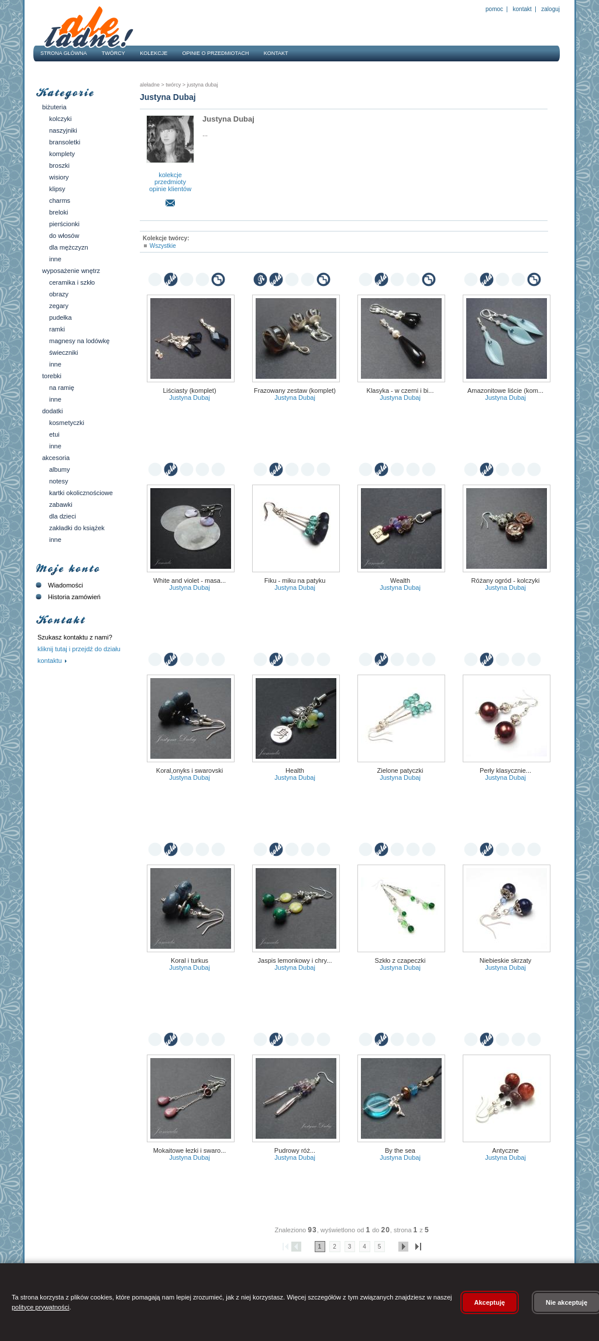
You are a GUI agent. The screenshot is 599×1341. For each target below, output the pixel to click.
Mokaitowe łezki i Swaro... (189, 1150)
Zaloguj (550, 9)
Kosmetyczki (66, 422)
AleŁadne (150, 85)
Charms (59, 200)
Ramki (57, 329)
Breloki (58, 212)
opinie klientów (170, 188)
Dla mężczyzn (68, 247)
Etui (54, 434)
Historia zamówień (67, 596)
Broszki (59, 165)
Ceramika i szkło (72, 282)
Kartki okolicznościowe (81, 492)
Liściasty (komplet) (189, 390)
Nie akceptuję (566, 1302)
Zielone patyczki (400, 770)
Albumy (59, 469)
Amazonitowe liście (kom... (505, 390)
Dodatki (52, 410)
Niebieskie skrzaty (506, 960)
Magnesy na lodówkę (79, 340)
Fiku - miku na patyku (295, 580)
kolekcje (170, 174)
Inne (55, 258)
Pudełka (60, 317)
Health (294, 770)
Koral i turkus (189, 960)
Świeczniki (63, 352)
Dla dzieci (62, 516)
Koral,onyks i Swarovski (189, 770)
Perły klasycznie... (505, 770)
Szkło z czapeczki (400, 960)
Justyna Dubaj (201, 85)
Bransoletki (64, 142)
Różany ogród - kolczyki (505, 580)
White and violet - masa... (189, 580)
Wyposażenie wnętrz (71, 270)
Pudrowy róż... (294, 1150)
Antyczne (505, 1150)
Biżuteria (54, 106)
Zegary (58, 305)
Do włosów (64, 235)
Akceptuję (489, 1302)
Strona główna (63, 53)
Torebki (51, 375)
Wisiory (59, 177)
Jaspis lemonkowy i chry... (295, 960)
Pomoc (494, 9)
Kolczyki (60, 118)
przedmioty (170, 181)
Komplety (62, 153)
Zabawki (61, 504)
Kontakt (522, 9)
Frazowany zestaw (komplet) (295, 390)
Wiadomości (58, 585)
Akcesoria (56, 457)
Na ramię (61, 387)
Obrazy (58, 294)
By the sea (400, 1150)
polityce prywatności (40, 1307)
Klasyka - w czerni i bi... (400, 390)
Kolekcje (153, 53)
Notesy (58, 481)
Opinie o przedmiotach (216, 53)
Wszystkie (163, 246)
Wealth (400, 580)
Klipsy (57, 188)
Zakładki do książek (77, 527)
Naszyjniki (63, 130)
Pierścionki (64, 223)
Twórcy (113, 53)
